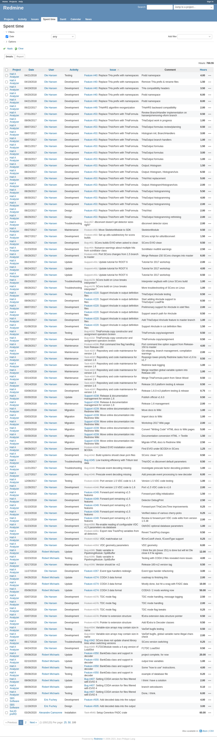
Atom (205, 731)
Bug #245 (89, 460)
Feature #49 (90, 107)
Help (21, 1)
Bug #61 (88, 242)
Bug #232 (89, 331)
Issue (113, 69)
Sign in (210, 1)
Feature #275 (91, 596)
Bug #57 (88, 222)
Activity (22, 19)
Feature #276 (91, 616)
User (51, 69)
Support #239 (91, 408)
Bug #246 (89, 468)
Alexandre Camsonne (50, 712)
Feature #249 (91, 492)
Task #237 (89, 350)
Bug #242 (89, 455)
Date (11, 36)
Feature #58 (90, 229)
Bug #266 (89, 564)
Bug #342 (89, 640)
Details (9, 56)
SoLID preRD (13, 712)
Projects (13, 1)
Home (5, 1)
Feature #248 (91, 481)
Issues (35, 19)
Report (20, 56)
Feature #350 (91, 653)
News (88, 19)
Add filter (172, 36)
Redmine (98, 739)
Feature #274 (91, 577)
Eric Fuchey (50, 699)
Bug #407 (89, 679)
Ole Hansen (50, 75)
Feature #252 (91, 538)
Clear (21, 48)
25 (65, 722)
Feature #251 (91, 531)
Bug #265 (89, 550)
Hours (203, 69)
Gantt (63, 19)
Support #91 (90, 262)
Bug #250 (89, 524)
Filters (11, 32)
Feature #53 (90, 114)
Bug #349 (89, 646)
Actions (209, 75)
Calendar (76, 19)
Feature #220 (91, 292)
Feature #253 (91, 545)
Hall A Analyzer (14, 75)
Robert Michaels (50, 551)
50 (69, 722)
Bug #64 (88, 247)
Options (12, 41)
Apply (10, 48)
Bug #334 (89, 627)
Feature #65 (90, 254)
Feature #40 (90, 75)
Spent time (49, 19)
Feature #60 (90, 235)
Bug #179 (89, 280)
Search (141, 7)
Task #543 (89, 712)
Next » (33, 722)
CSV (211, 731)
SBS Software (14, 700)
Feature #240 (91, 447)
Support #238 (91, 395)
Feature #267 (91, 571)
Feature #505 (91, 699)
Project (16, 69)
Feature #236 (91, 344)
